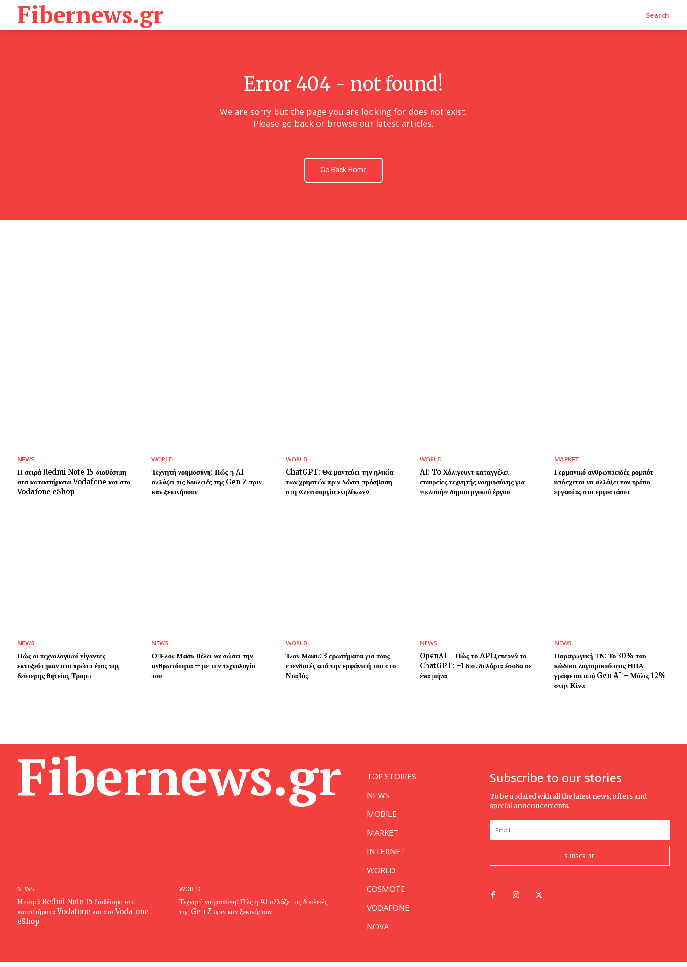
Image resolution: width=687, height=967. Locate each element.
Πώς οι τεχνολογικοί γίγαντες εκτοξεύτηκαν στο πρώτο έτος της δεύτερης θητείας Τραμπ (68, 666)
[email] (580, 835)
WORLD (162, 460)
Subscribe (579, 861)
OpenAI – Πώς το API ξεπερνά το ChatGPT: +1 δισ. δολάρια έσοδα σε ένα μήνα (475, 666)
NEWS (26, 460)
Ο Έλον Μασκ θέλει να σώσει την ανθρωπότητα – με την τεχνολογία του (203, 666)
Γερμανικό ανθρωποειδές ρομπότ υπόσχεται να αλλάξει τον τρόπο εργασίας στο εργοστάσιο (603, 482)
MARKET (566, 460)
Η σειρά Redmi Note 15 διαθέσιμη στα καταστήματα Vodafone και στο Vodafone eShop (73, 482)
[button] (658, 15)
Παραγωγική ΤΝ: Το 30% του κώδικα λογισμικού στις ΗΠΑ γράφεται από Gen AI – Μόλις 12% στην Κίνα (610, 671)
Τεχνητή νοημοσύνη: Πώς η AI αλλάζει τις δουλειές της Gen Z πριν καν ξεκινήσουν (206, 482)
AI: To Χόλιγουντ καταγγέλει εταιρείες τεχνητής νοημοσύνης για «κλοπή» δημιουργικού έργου (472, 482)
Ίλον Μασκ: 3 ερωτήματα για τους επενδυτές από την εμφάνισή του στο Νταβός (341, 666)
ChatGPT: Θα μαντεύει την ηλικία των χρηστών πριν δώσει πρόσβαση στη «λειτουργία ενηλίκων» (340, 482)
